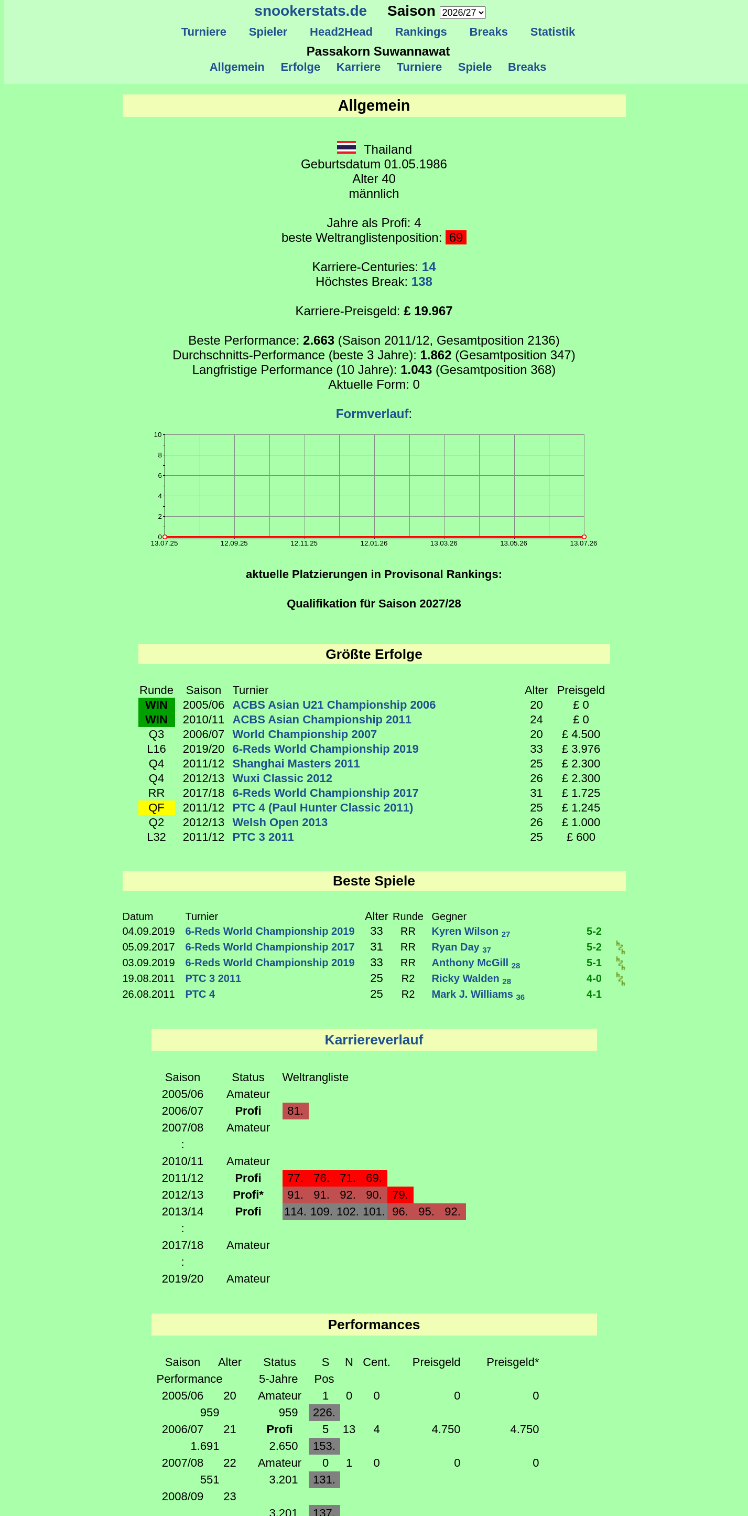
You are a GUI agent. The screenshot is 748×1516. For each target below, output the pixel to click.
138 (421, 281)
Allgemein (237, 66)
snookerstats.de (310, 11)
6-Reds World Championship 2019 (326, 748)
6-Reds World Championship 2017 (326, 792)
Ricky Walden (472, 978)
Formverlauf (372, 414)
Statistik (552, 31)
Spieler (268, 31)
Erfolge (300, 66)
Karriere (358, 66)
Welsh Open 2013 (280, 822)
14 (429, 267)
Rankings (421, 31)
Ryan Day (461, 947)
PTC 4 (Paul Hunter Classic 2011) (323, 807)
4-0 (594, 978)
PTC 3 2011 (263, 837)
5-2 (594, 931)
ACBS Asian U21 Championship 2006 (334, 704)
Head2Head (341, 31)
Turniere (203, 31)
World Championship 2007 (305, 734)
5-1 (594, 962)
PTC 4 (200, 994)
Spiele (474, 66)
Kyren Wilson (471, 931)
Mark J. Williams (478, 994)
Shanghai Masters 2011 (296, 763)
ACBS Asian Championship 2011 (322, 719)
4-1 (594, 994)
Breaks (488, 31)
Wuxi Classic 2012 (282, 778)
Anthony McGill (476, 962)
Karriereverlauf (374, 1040)
